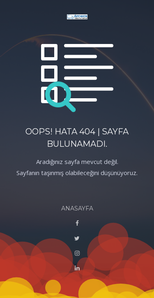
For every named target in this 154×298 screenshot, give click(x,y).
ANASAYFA (77, 208)
